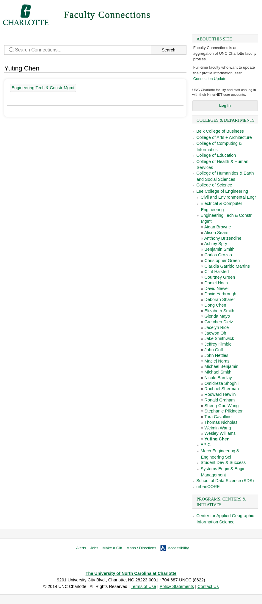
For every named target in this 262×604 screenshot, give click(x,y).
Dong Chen (215, 305)
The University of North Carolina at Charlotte (131, 573)
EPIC (206, 444)
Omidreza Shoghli (221, 383)
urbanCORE (208, 486)
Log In (225, 105)
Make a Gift (112, 548)
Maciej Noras (216, 361)
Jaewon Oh (215, 333)
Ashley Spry (215, 243)
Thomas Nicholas (221, 422)
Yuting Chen (216, 439)
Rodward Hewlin (220, 394)
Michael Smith (217, 372)
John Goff (213, 349)
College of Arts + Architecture (224, 137)
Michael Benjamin (221, 366)
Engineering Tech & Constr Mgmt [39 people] (43, 87)
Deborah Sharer (219, 299)
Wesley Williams (220, 433)
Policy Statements (177, 586)
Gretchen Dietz (218, 321)
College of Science (214, 185)
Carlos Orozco (218, 254)
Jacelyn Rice (216, 327)
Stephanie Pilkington (224, 411)
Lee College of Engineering (222, 191)
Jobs (94, 548)
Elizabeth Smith (219, 310)
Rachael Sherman (221, 388)
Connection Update (209, 78)
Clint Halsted (216, 271)
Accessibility (178, 548)
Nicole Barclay (218, 377)
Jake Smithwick (219, 338)
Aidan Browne (217, 227)
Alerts (81, 548)
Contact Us (208, 586)
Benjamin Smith (219, 249)
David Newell (216, 288)
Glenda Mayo (217, 316)
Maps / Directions (141, 548)
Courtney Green (219, 277)
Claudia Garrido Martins (227, 266)
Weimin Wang (217, 428)
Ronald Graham (219, 400)
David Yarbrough (220, 293)
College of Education (216, 155)
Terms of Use (143, 586)
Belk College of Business (220, 131)
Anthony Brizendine (222, 238)
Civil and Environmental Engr (228, 197)
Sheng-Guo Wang (221, 405)
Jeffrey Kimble (217, 344)
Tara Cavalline (217, 416)
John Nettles (216, 355)
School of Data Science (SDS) (225, 480)
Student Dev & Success (223, 462)
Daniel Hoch (216, 282)
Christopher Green (222, 260)
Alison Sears (216, 232)
